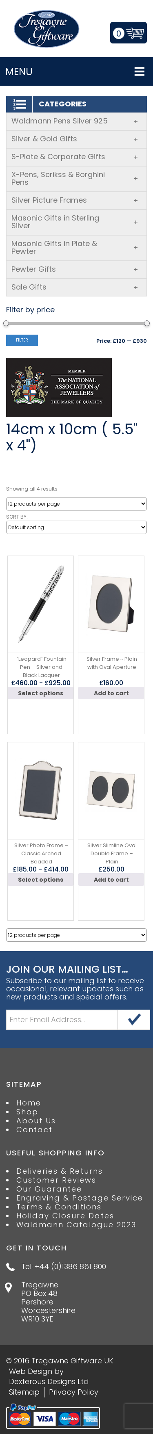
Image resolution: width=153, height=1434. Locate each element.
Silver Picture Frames (74, 200)
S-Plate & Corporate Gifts (74, 156)
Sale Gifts (74, 287)
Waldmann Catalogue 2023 (76, 1224)
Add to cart (111, 693)
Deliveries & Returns (59, 1171)
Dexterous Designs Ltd (49, 1381)
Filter (22, 340)
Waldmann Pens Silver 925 (74, 121)
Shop (27, 1111)
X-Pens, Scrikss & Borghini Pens (74, 178)
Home (28, 1103)
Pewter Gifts (74, 269)
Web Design (30, 1371)
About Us (36, 1120)
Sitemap (24, 1392)
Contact (34, 1129)
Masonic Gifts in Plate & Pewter (74, 247)
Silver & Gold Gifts (74, 139)
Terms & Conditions (59, 1207)
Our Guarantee (49, 1189)
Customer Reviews (56, 1180)
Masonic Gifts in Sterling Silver (74, 222)
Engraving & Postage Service (79, 1198)
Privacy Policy (73, 1392)
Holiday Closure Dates (65, 1215)
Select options (40, 693)
